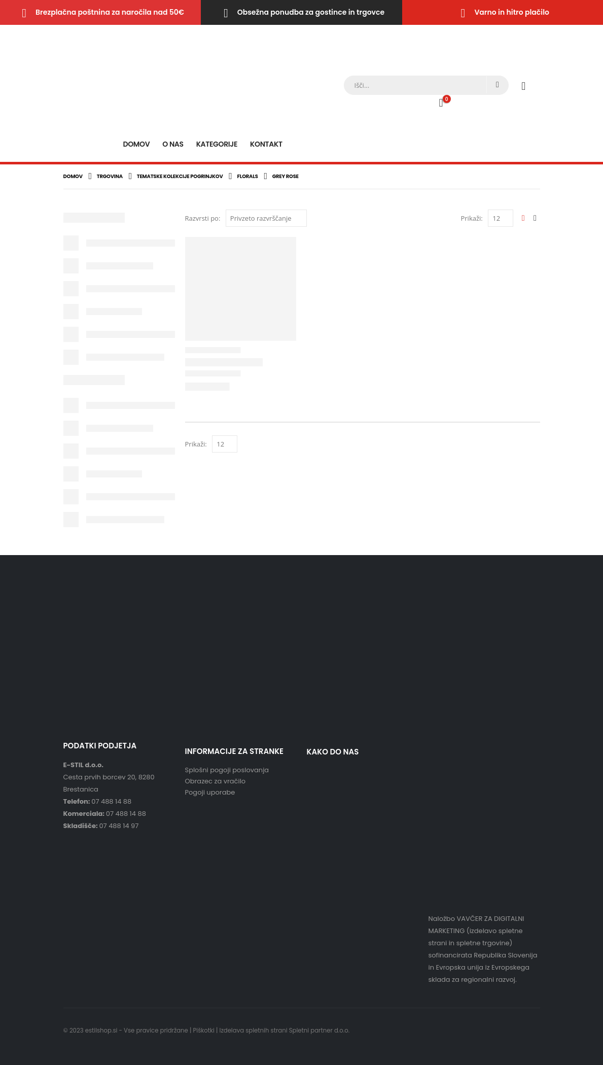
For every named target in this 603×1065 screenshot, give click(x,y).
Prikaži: (471, 218)
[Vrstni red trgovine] (266, 218)
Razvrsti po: (203, 218)
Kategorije (216, 144)
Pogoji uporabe (210, 792)
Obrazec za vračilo (215, 781)
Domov (136, 144)
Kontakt (266, 144)
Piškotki (204, 1030)
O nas (172, 144)
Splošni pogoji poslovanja (227, 770)
